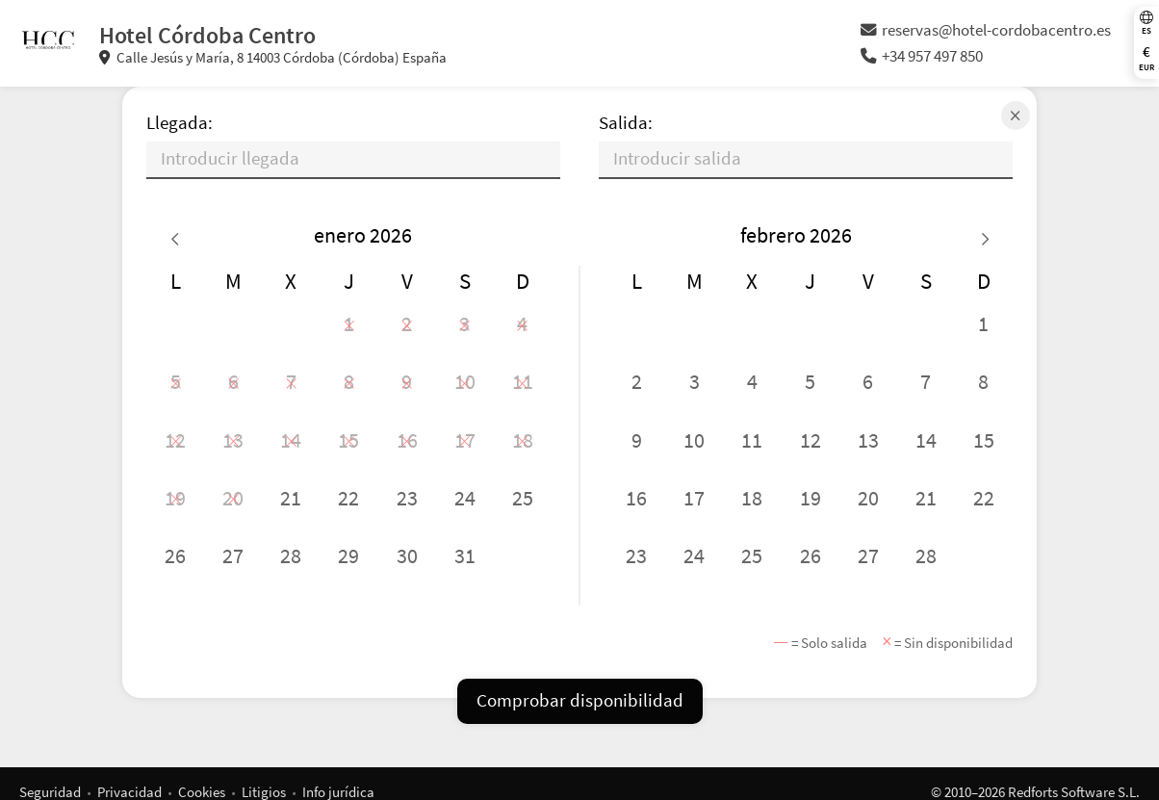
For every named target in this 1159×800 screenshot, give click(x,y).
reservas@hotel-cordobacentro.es (986, 30)
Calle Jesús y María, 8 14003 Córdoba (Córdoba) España (273, 57)
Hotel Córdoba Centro (207, 35)
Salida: (626, 123)
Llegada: (179, 123)
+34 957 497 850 (922, 56)
